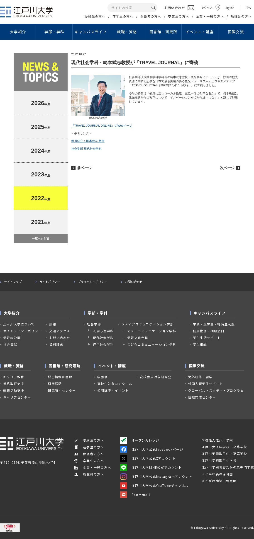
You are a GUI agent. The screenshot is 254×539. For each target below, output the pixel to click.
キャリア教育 (13, 377)
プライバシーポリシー (92, 282)
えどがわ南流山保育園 (219, 481)
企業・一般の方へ (210, 16)
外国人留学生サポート (205, 383)
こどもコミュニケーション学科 (151, 344)
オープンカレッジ (139, 440)
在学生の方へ (122, 16)
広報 (52, 324)
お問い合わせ (134, 282)
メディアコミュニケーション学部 (148, 324)
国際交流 (236, 31)
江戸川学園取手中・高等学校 (224, 453)
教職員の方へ (241, 16)
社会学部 (94, 324)
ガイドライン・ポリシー (22, 331)
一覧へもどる (40, 238)
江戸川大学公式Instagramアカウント (156, 476)
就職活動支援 (13, 390)
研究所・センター (62, 390)
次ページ (227, 168)
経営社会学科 (103, 344)
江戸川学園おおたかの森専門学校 (228, 467)
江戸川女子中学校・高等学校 (224, 447)
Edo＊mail (135, 494)
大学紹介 (18, 31)
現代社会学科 (103, 337)
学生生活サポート (207, 337)
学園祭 (102, 377)
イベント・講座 (200, 31)
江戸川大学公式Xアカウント (148, 458)
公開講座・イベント (113, 390)
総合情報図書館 (60, 377)
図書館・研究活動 (65, 365)
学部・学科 (54, 31)
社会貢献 (10, 344)
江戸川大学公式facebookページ (151, 449)
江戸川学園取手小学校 (219, 460)
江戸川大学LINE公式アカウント (151, 467)
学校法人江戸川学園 (217, 440)
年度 (40, 103)
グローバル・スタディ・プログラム (216, 390)
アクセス (207, 7)
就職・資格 (127, 31)
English (229, 7)
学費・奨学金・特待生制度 (214, 324)
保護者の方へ (150, 16)
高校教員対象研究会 (155, 377)
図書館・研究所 (163, 31)
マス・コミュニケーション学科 (151, 331)
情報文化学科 (137, 337)
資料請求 (56, 344)
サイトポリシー (49, 282)
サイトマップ (13, 282)
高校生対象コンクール (114, 383)
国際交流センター (202, 397)
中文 (249, 8)
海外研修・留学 (200, 377)
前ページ (84, 168)
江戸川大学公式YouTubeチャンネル (154, 485)
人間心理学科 (103, 331)
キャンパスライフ (91, 31)
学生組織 (200, 344)
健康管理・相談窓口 (209, 331)
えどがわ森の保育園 (217, 474)
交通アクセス (59, 331)
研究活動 (55, 383)
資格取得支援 (13, 383)
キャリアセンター (17, 397)
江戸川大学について (19, 324)
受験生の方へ (95, 16)
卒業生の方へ (178, 16)
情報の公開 (12, 337)
